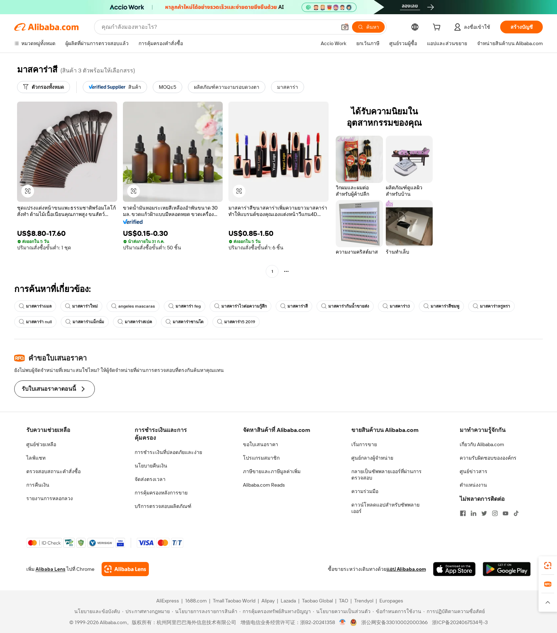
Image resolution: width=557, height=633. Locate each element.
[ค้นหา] (368, 27)
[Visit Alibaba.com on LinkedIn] (473, 513)
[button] (345, 27)
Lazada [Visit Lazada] (288, 601)
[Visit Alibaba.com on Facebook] (463, 513)
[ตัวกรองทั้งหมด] (43, 87)
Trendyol (363, 601)
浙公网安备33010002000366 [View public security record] (394, 622)
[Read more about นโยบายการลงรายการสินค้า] (204, 611)
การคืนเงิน (37, 485)
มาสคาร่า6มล (35, 306)
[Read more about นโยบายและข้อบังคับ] (96, 611)
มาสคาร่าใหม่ (81, 306)
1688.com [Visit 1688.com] (196, 601)
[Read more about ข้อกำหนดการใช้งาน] (397, 611)
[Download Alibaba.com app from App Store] (454, 569)
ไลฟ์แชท (35, 458)
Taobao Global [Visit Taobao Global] (317, 601)
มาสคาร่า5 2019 (236, 322)
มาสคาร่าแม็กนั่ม (84, 322)
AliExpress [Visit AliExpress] (167, 601)
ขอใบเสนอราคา (260, 444)
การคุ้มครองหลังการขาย (161, 493)
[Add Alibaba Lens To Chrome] (125, 569)
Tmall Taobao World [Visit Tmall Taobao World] (234, 601)
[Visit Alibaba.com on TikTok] (516, 513)
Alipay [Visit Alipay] (268, 601)
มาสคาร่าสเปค (135, 322)
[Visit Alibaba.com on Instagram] (495, 513)
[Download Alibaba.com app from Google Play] (507, 569)
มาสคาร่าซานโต (185, 322)
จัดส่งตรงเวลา (150, 479)
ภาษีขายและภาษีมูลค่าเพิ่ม (272, 471)
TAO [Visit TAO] (343, 601)
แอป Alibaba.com (406, 569)
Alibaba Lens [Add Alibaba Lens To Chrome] (50, 569)
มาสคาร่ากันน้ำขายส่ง (345, 306)
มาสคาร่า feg (184, 306)
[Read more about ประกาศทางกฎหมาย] (146, 611)
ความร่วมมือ (364, 491)
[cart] (438, 28)
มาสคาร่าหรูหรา (491, 306)
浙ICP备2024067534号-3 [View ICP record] (460, 622)
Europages (391, 601)
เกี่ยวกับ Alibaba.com (482, 444)
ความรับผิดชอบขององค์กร (488, 458)
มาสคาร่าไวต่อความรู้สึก (240, 306)
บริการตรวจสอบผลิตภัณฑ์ (163, 506)
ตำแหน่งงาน (473, 485)
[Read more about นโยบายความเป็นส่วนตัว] (342, 611)
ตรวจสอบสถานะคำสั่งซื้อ (53, 471)
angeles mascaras (133, 306)
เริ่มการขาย (364, 444)
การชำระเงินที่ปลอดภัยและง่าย (168, 452)
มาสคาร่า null (35, 322)
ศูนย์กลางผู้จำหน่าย (372, 458)
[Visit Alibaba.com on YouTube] (505, 513)
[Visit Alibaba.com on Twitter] (484, 513)
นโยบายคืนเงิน (151, 466)
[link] (548, 565)
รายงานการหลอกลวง (49, 498)
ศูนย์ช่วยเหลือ (41, 444)
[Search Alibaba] (218, 27)
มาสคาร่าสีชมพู (441, 306)
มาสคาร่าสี (294, 306)
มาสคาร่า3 (396, 306)
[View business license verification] (342, 622)
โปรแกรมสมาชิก (261, 458)
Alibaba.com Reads (264, 485)
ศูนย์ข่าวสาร (473, 471)
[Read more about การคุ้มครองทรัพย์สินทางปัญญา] (275, 611)
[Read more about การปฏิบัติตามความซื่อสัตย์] (454, 611)
